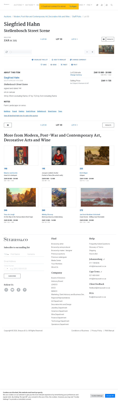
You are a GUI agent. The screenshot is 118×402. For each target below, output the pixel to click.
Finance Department (58, 362)
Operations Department (60, 368)
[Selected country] (6, 312)
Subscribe (12, 320)
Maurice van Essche (10, 217)
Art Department (56, 345)
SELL (38, 5)
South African (30, 155)
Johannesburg (95, 303)
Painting (21, 155)
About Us (54, 311)
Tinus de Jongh (9, 258)
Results (110, 39)
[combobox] (7, 297)
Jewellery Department (59, 352)
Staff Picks (76, 16)
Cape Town (94, 315)
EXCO (53, 332)
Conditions (80, 375)
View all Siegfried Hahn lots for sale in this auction (21, 160)
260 (43, 254)
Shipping (92, 294)
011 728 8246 (94, 307)
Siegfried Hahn (11, 121)
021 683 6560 (94, 319)
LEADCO (54, 328)
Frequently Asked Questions (99, 288)
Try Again (73, 6)
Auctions (7, 16)
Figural (14, 155)
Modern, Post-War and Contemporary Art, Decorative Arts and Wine (42, 16)
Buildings (7, 155)
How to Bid (93, 298)
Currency (78, 104)
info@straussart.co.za (97, 310)
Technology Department (60, 365)
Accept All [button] (110, 396)
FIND (88, 5)
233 (81, 212)
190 (5, 212)
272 (81, 254)
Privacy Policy (97, 375)
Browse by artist (57, 288)
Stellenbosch (41, 155)
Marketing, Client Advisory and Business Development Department (75, 338)
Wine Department (57, 358)
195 (43, 212)
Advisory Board (57, 325)
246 (5, 254)
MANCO (54, 335)
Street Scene (52, 155)
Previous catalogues (59, 301)
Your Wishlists (56, 308)
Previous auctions (58, 298)
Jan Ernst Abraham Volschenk (90, 258)
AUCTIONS (18, 5)
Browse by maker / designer (61, 294)
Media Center (56, 304)
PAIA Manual (109, 375)
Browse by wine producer (60, 291)
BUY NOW (29, 5)
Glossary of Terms (96, 291)
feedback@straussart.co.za (99, 332)
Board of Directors (58, 322)
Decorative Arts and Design (61, 348)
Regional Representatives (60, 342)
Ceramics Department (59, 355)
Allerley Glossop (47, 258)
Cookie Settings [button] (97, 396)
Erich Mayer (84, 217)
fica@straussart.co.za (97, 341)
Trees (60, 155)
